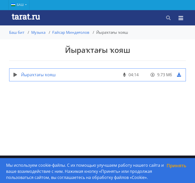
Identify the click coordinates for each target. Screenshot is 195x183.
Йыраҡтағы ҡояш (38, 75)
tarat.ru (26, 16)
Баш (17, 5)
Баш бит (16, 32)
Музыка (38, 32)
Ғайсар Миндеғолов (70, 32)
